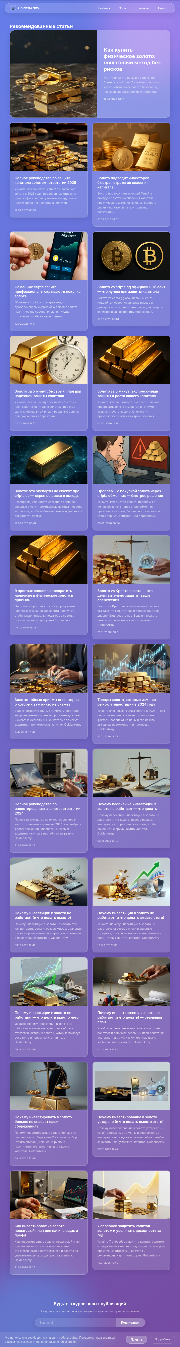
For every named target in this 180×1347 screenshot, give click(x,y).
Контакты (142, 8)
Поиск (162, 8)
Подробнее (162, 1339)
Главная (104, 8)
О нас (123, 8)
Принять (136, 1339)
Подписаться (130, 1322)
